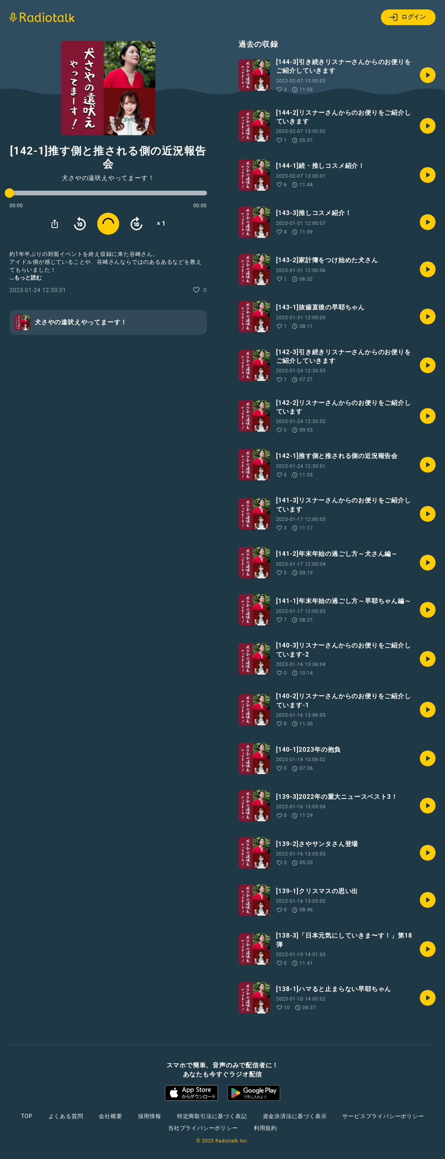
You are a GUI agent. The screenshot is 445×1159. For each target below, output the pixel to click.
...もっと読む (25, 277)
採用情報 (149, 1116)
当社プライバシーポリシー (203, 1128)
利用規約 (265, 1128)
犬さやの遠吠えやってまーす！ (108, 178)
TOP (26, 1116)
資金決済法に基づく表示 (295, 1116)
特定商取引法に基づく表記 (212, 1116)
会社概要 (110, 1116)
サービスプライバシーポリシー (383, 1116)
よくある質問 (65, 1116)
